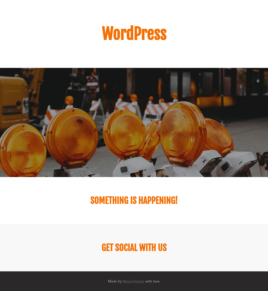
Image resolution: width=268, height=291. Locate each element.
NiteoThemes (133, 281)
